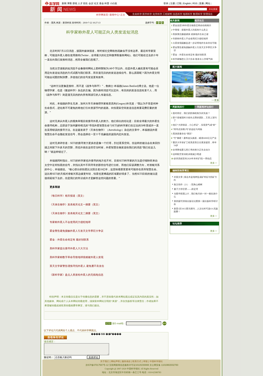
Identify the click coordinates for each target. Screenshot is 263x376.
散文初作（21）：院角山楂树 (188, 184)
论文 (96, 3)
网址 (207, 3)
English (187, 3)
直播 (201, 3)
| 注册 (172, 3)
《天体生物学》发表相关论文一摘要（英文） (75, 204)
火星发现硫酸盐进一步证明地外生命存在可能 (195, 43)
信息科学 (177, 14)
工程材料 (167, 14)
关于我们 (104, 361)
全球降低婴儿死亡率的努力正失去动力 (191, 149)
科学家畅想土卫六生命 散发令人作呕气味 (193, 59)
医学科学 (147, 14)
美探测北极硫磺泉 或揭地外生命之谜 (190, 34)
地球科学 (187, 14)
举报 (145, 361)
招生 (85, 3)
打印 (108, 323)
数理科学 (198, 14)
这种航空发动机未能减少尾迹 (187, 154)
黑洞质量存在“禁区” (182, 133)
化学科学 (157, 14)
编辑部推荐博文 (180, 170)
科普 (106, 3)
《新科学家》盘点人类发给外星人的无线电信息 (76, 274)
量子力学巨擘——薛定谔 (186, 189)
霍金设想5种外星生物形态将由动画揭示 (192, 25)
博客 (69, 3)
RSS (195, 3)
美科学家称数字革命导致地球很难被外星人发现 (76, 257)
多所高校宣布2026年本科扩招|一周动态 (192, 158)
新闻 (64, 3)
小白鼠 (113, 3)
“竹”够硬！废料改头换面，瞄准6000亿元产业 (194, 138)
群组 (75, 3)
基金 (101, 3)
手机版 (215, 3)
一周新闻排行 (177, 107)
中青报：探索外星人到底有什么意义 (190, 30)
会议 (91, 3)
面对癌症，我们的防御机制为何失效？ (191, 113)
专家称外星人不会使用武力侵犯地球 (70, 222)
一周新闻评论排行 (204, 107)
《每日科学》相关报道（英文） (67, 195)
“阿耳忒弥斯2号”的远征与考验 (187, 129)
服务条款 (126, 361)
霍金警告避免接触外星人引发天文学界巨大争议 (76, 231)
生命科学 (137, 14)
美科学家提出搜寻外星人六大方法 (69, 248)
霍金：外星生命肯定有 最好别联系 (69, 239)
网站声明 (115, 361)
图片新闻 (177, 66)
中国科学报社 (156, 361)
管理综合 (208, 14)
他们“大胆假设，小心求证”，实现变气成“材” (194, 125)
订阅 (179, 3)
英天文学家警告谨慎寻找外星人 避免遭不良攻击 (77, 266)
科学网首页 (102, 14)
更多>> (213, 163)
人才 (80, 3)
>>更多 (215, 100)
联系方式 (136, 361)
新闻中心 (114, 14)
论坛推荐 (177, 223)
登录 (166, 3)
